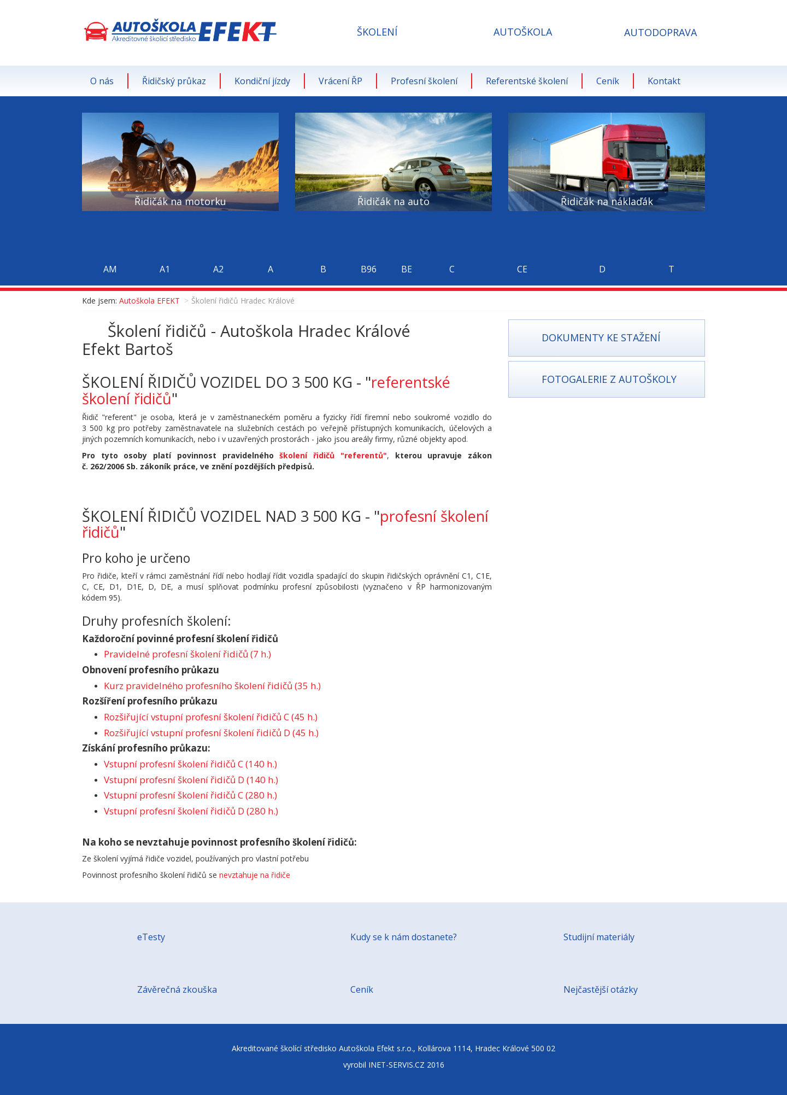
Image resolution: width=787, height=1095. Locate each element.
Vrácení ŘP (340, 81)
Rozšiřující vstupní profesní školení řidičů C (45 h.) (211, 716)
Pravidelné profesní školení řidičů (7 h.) (187, 654)
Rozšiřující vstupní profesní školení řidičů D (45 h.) (211, 732)
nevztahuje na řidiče (254, 875)
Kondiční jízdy (262, 81)
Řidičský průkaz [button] (174, 81)
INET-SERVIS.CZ (396, 1064)
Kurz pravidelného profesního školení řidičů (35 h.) (212, 685)
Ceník (607, 81)
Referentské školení (527, 81)
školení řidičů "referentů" (332, 455)
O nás (102, 81)
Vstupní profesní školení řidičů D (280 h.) (191, 811)
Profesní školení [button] (424, 81)
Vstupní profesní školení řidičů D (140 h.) (191, 779)
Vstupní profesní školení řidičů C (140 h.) (190, 764)
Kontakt (664, 81)
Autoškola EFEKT (149, 300)
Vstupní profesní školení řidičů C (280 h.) (190, 795)
